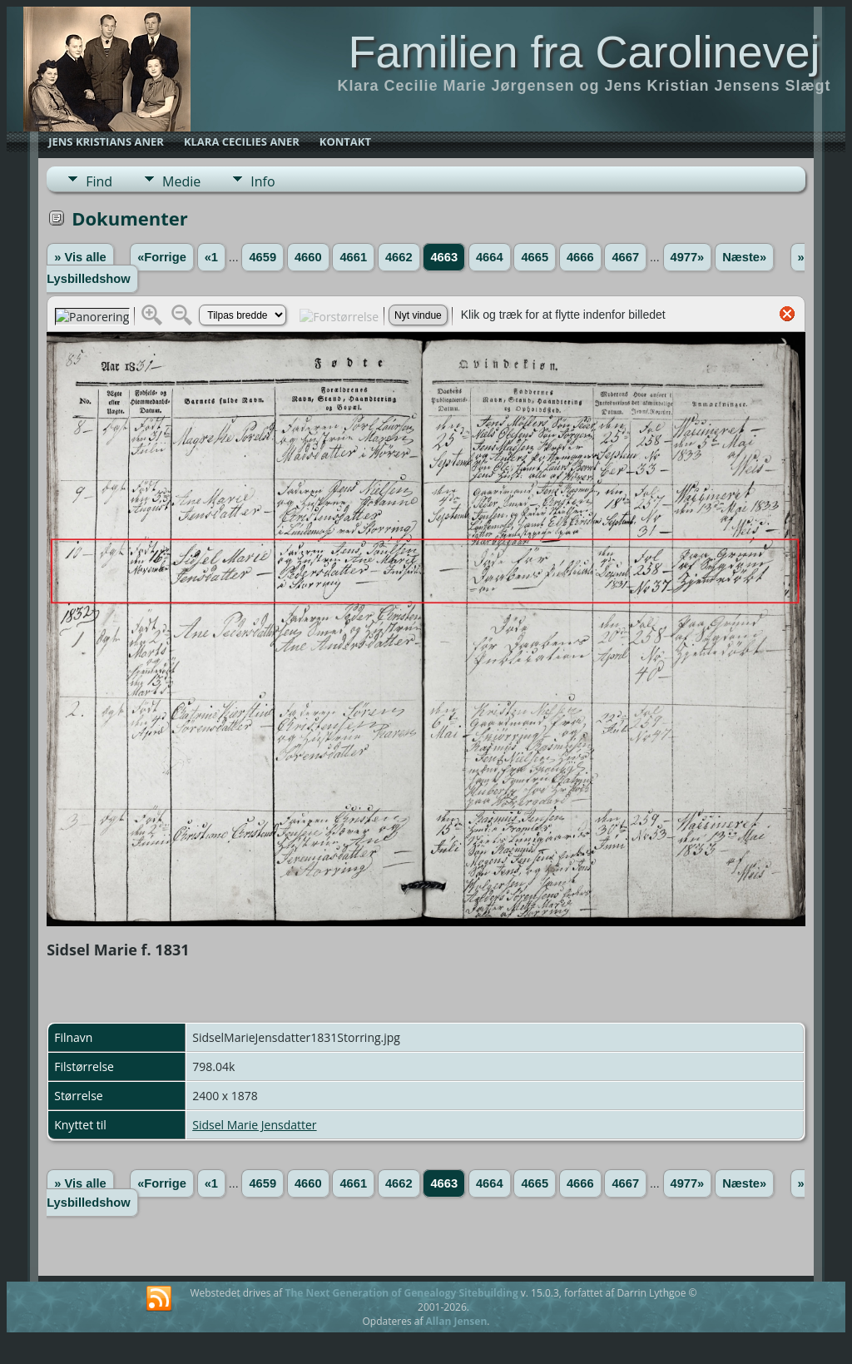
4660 (308, 257)
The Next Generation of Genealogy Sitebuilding (401, 1293)
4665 (534, 257)
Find (99, 181)
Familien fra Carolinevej (584, 52)
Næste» (744, 257)
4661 (353, 257)
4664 (489, 257)
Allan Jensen (457, 1321)
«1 (211, 257)
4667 (625, 257)
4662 (399, 257)
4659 (262, 257)
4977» (688, 257)
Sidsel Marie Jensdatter (254, 1125)
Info (262, 181)
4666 (580, 257)
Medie (181, 181)
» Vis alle (80, 257)
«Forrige (161, 257)
